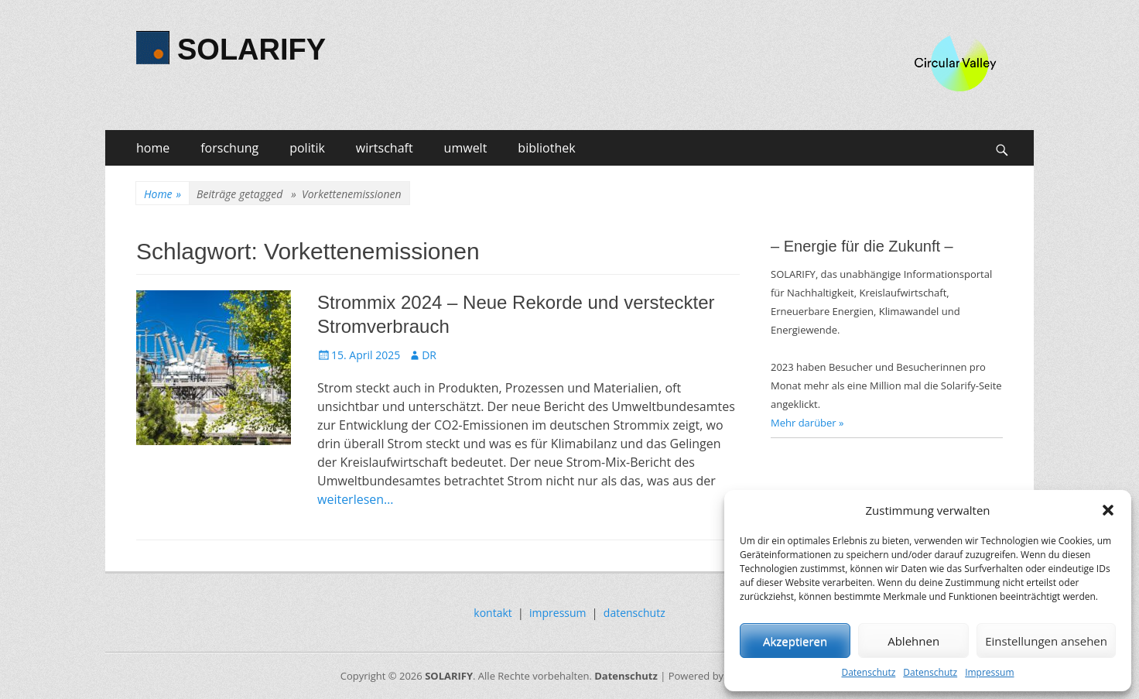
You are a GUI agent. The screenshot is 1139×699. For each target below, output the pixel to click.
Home (162, 194)
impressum (558, 612)
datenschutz (634, 612)
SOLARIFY (251, 49)
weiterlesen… (355, 499)
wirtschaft (384, 147)
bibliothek (546, 147)
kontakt (492, 612)
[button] (1108, 510)
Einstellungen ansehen (1046, 641)
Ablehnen (913, 641)
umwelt (465, 147)
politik (307, 147)
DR (429, 355)
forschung (229, 147)
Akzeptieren (795, 641)
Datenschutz (868, 672)
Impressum (989, 672)
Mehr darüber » (807, 423)
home (152, 147)
